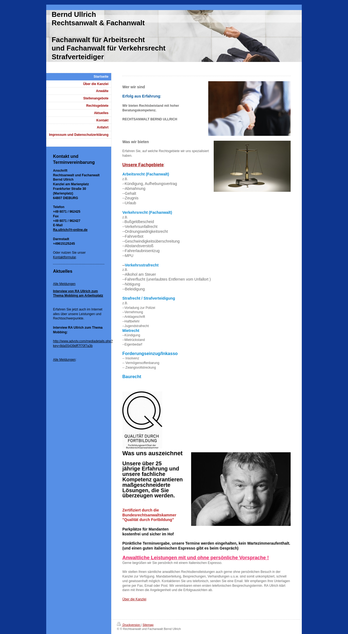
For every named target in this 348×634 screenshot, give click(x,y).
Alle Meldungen (64, 284)
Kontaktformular (64, 257)
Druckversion (129, 624)
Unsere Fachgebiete (143, 164)
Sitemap (147, 624)
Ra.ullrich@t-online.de (70, 230)
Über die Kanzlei (134, 599)
